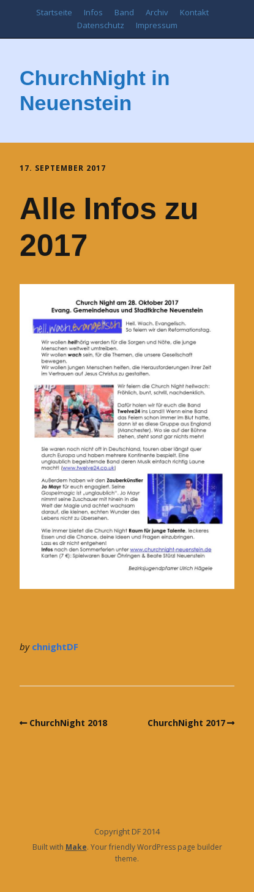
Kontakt (194, 12)
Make (76, 847)
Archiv (157, 12)
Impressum (156, 25)
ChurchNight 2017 (186, 723)
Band (124, 12)
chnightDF (55, 646)
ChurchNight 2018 (68, 723)
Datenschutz (100, 25)
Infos (93, 12)
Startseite (54, 12)
